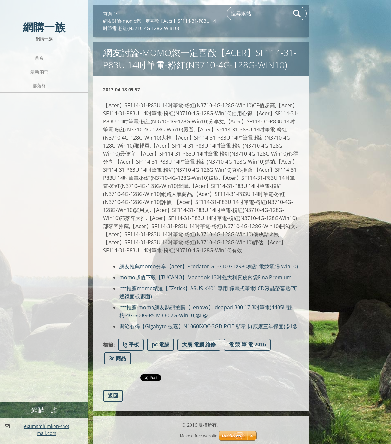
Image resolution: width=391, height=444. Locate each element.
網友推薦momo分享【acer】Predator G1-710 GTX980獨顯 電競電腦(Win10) (208, 266)
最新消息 (39, 72)
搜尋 (297, 13)
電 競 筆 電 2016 (247, 344)
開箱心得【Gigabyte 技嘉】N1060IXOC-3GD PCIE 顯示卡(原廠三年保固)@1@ (208, 326)
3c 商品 (117, 358)
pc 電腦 (160, 344)
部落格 (39, 85)
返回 (113, 395)
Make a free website (198, 435)
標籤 (108, 344)
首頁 (39, 58)
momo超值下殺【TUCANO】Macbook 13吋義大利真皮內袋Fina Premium (205, 277)
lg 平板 (131, 344)
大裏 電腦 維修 (199, 344)
